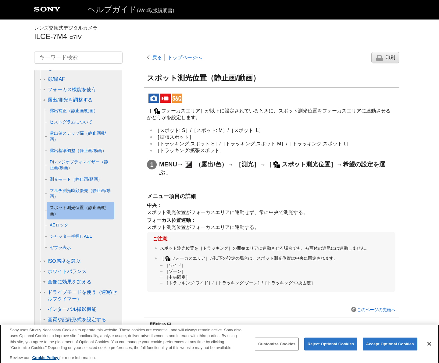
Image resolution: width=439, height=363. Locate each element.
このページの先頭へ (376, 309)
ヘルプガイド (130, 9)
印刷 (390, 57)
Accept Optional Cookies (390, 348)
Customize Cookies (276, 348)
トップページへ (185, 57)
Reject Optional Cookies (331, 348)
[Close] (429, 348)
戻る (157, 57)
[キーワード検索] (78, 58)
